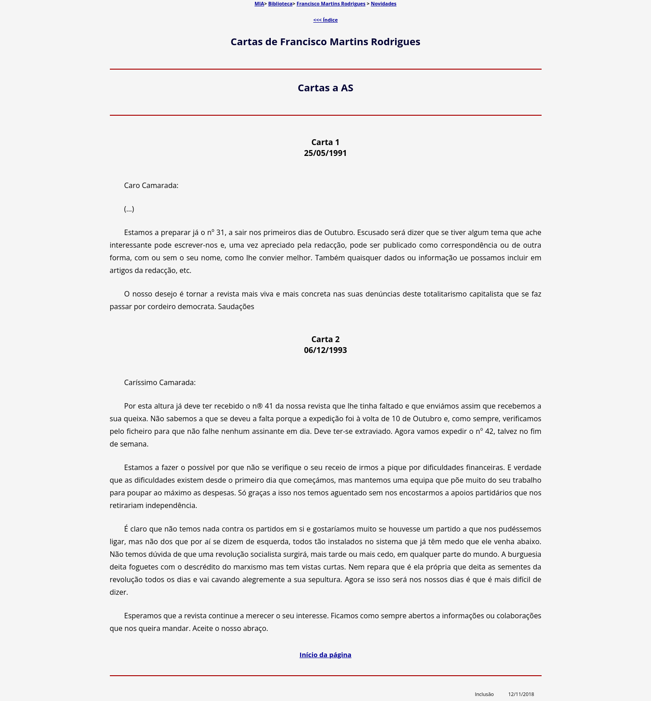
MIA (259, 3)
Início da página (326, 654)
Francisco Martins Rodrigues (331, 3)
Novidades (383, 3)
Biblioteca (280, 3)
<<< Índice (325, 19)
